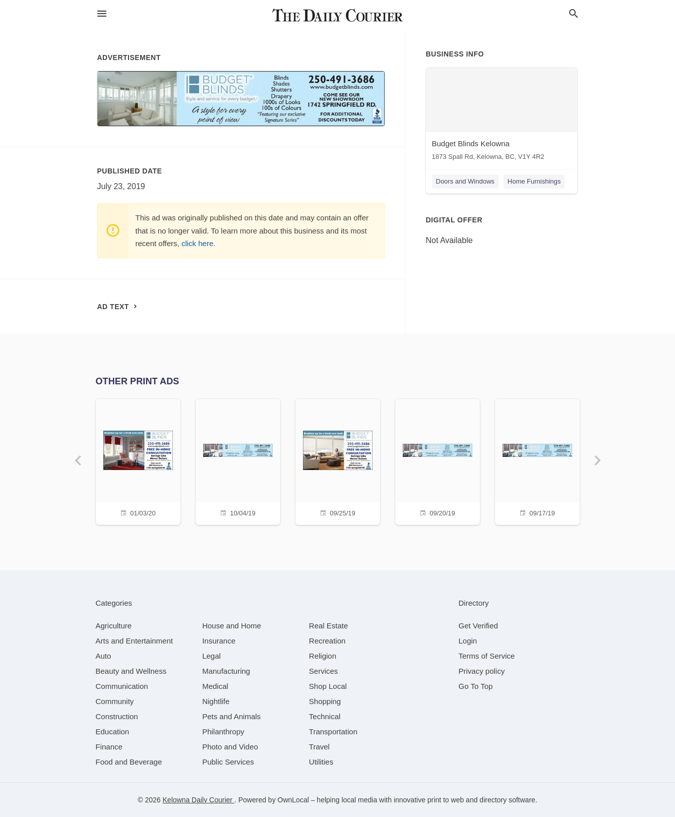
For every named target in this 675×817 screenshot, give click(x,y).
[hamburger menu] (102, 14)
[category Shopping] (325, 701)
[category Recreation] (327, 640)
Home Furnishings (534, 181)
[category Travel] (319, 746)
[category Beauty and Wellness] (131, 671)
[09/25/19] (337, 460)
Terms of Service (487, 656)
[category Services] (323, 671)
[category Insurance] (218, 640)
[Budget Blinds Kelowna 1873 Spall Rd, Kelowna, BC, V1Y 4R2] (501, 116)
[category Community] (115, 701)
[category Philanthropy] (223, 731)
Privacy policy (482, 671)
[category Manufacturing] (226, 671)
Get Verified (478, 625)
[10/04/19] (238, 460)
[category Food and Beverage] (129, 761)
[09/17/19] (537, 460)
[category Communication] (122, 686)
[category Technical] (325, 716)
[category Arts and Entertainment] (134, 640)
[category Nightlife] (215, 701)
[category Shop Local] (328, 686)
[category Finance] (109, 746)
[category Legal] (211, 656)
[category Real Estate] (328, 625)
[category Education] (113, 731)
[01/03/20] (138, 460)
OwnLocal (293, 800)
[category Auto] (103, 656)
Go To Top (476, 686)
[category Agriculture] (114, 625)
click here (197, 243)
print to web (445, 800)
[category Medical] (215, 686)
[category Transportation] (333, 731)
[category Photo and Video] (230, 746)
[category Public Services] (228, 761)
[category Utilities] (321, 761)
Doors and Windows (465, 181)
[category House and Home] (231, 625)
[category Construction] (117, 716)
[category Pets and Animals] (231, 716)
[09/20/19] (437, 460)
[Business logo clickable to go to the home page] (337, 15)
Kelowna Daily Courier (198, 800)
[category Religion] (322, 656)
